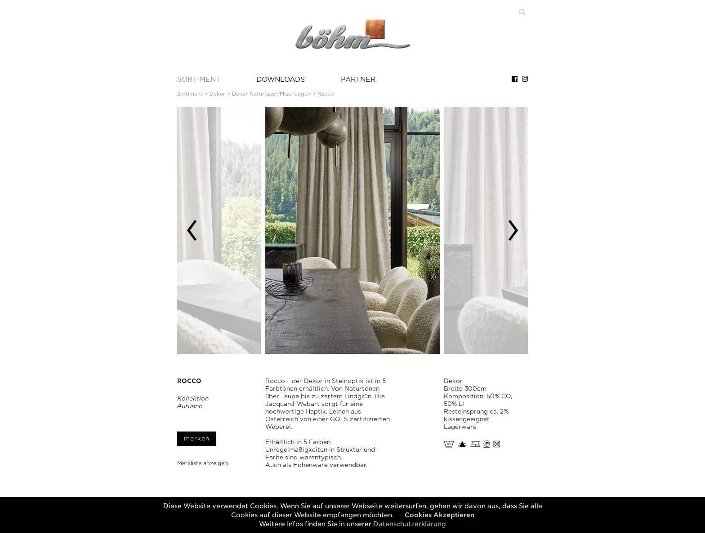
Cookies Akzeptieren (439, 515)
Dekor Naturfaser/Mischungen (271, 94)
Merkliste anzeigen (202, 463)
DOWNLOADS (280, 79)
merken (197, 438)
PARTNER (358, 79)
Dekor (217, 94)
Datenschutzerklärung (409, 524)
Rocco (325, 94)
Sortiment (190, 94)
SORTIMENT (198, 79)
